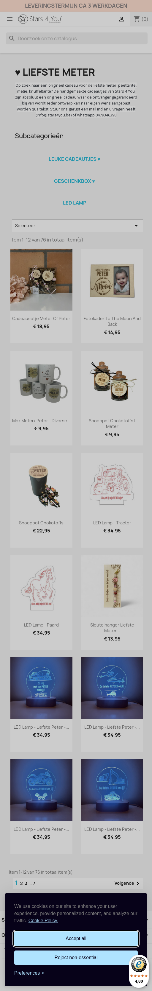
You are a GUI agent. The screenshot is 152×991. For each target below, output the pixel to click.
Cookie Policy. (43, 920)
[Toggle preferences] (29, 973)
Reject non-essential (76, 957)
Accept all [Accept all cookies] (76, 938)
